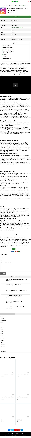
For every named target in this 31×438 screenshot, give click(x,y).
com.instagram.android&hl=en (17, 27)
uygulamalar (5, 5)
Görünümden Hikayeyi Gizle (8, 52)
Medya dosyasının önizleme (8, 49)
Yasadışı (4, 56)
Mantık (2, 333)
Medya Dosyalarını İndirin (8, 47)
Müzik (7, 287)
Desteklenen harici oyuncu (8, 51)
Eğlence (7, 304)
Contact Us (24, 436)
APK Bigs (9, 12)
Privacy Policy (19, 436)
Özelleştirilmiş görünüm (8, 58)
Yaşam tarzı (7, 309)
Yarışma (7, 293)
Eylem (2, 317)
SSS (4, 60)
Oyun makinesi (3, 322)
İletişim (7, 282)
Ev (1, 5)
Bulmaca (2, 339)
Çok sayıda (5, 54)
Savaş (2, 330)
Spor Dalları (3, 348)
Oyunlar (7, 315)
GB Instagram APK (6, 45)
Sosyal (9, 5)
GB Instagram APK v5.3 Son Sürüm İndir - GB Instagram (19, 5)
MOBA (2, 335)
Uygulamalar (23, 315)
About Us (6, 436)
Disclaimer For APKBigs (12, 436)
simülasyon (3, 346)
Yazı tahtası (3, 324)
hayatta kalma (3, 352)
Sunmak (3, 275)
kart (1, 326)
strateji (2, 350)
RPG (1, 344)
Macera (2, 320)
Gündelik (2, 328)
